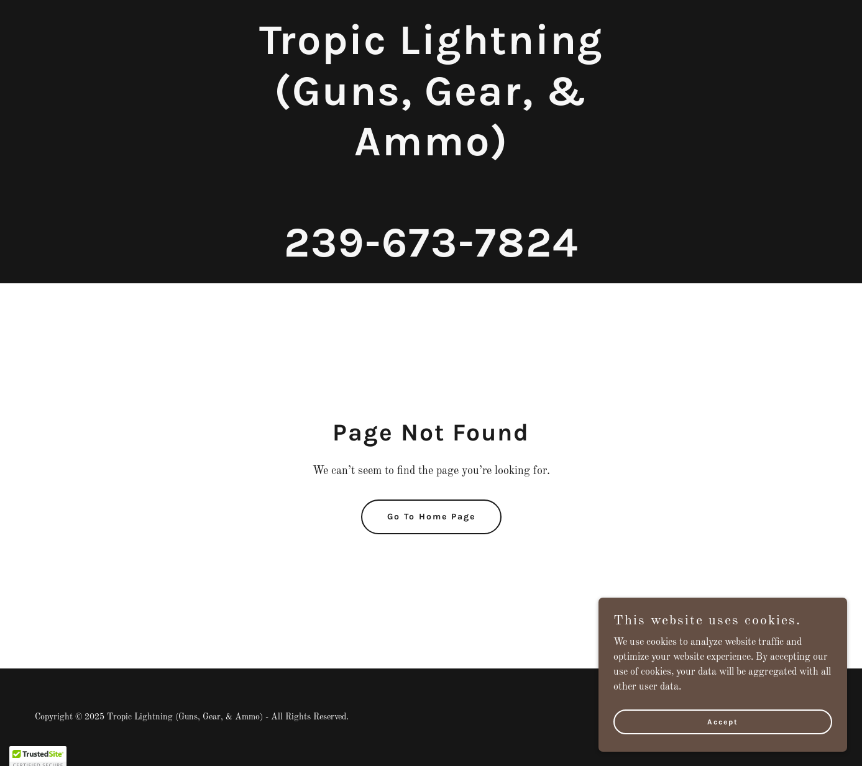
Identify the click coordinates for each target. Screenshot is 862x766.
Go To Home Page (431, 516)
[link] (430, 254)
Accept (722, 746)
